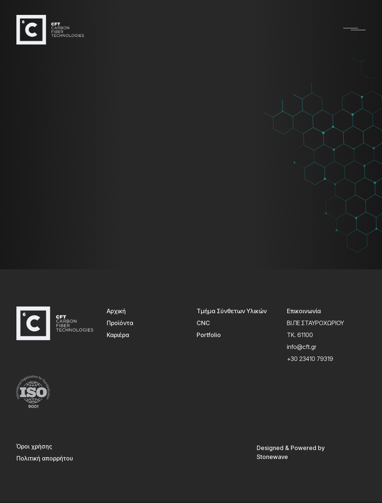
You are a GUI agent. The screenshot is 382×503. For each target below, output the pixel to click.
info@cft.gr (301, 346)
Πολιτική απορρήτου (44, 458)
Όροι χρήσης (34, 446)
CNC (203, 323)
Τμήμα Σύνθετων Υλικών (232, 311)
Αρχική (116, 311)
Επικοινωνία (304, 311)
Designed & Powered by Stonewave (291, 452)
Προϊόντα (120, 323)
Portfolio (209, 335)
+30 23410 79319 (310, 358)
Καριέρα (118, 335)
